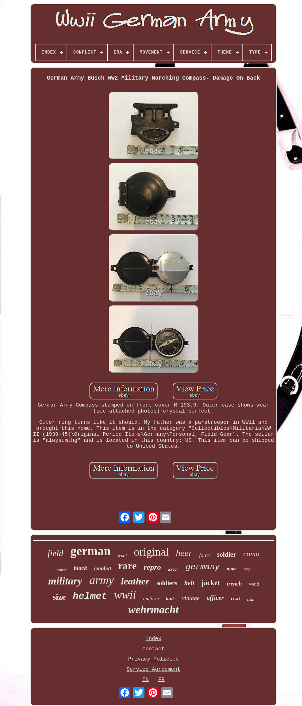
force (204, 555)
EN (145, 680)
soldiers (166, 583)
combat (102, 568)
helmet (90, 596)
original (151, 551)
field (55, 553)
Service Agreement (153, 670)
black (80, 568)
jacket (211, 583)
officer (215, 597)
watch (173, 570)
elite (250, 599)
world (254, 584)
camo (251, 554)
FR (161, 680)
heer (184, 553)
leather (135, 581)
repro (152, 567)
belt (189, 583)
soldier (226, 554)
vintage (190, 598)
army (101, 580)
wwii (125, 595)
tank (170, 598)
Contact (153, 649)
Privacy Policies (153, 659)
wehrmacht (153, 609)
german (90, 551)
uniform (151, 598)
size (59, 596)
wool (122, 555)
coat (235, 598)
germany (203, 567)
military (65, 581)
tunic (231, 568)
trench (234, 584)
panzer (61, 570)
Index (153, 639)
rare (127, 565)
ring (247, 568)
